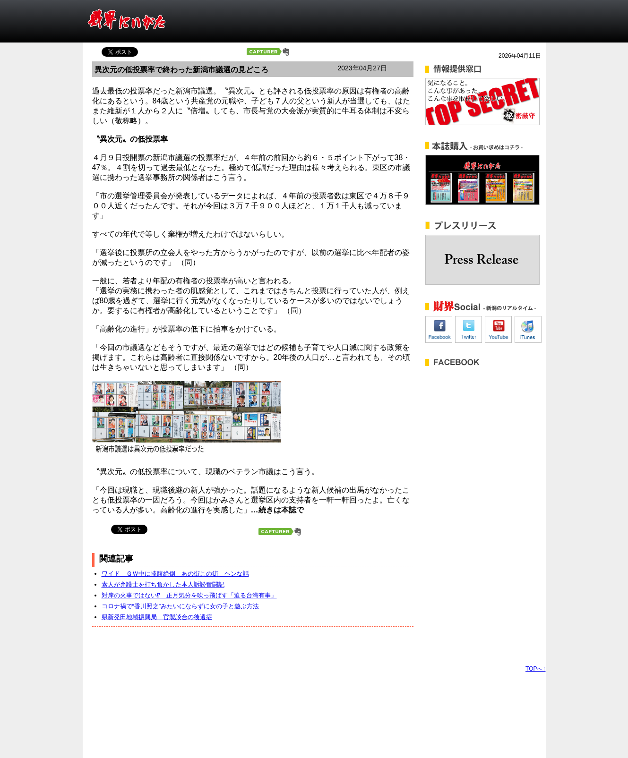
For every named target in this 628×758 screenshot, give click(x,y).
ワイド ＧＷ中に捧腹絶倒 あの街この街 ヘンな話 (175, 573)
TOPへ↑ (535, 668)
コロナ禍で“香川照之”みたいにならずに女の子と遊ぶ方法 (180, 606)
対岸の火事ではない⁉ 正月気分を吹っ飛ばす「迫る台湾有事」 (189, 595)
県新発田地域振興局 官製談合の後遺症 (157, 617)
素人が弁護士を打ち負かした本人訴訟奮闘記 (163, 584)
